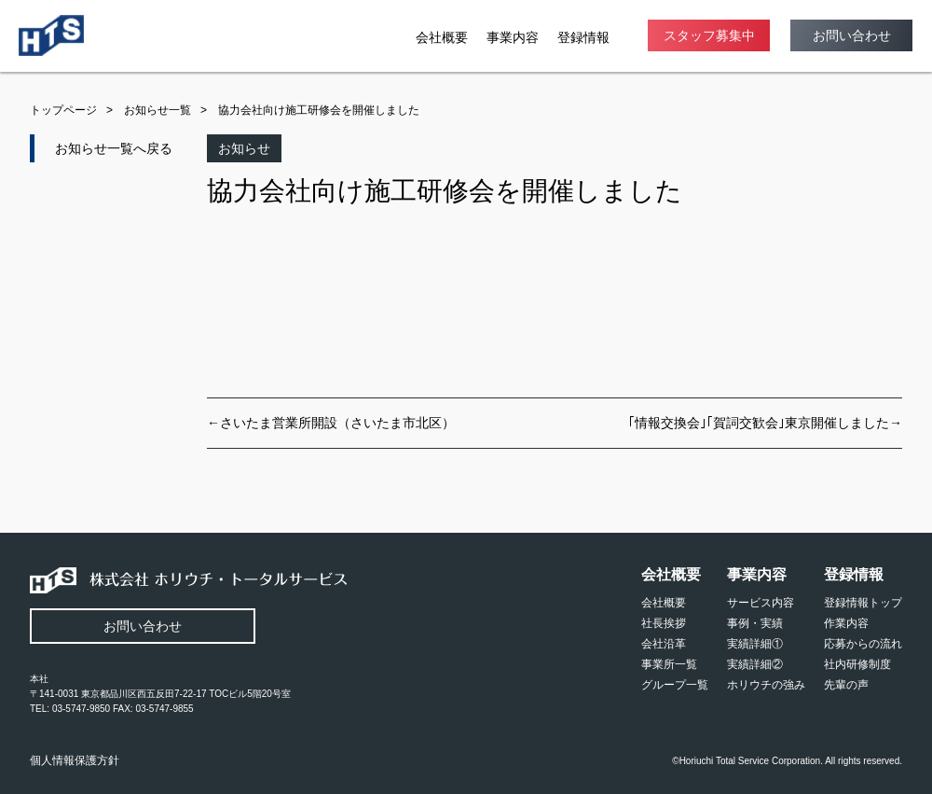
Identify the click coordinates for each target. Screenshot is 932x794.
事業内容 (513, 37)
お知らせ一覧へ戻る (113, 148)
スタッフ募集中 (709, 35)
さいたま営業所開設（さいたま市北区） (337, 422)
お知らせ (244, 148)
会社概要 (442, 37)
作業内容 (846, 623)
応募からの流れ (863, 643)
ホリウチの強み (766, 684)
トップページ (63, 110)
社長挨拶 (663, 623)
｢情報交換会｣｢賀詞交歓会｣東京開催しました (758, 422)
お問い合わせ (852, 35)
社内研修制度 (857, 664)
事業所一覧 (669, 664)
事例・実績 (755, 623)
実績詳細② (755, 664)
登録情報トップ (863, 602)
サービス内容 (760, 602)
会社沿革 (663, 643)
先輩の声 (846, 684)
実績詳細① (755, 643)
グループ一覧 (674, 684)
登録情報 (583, 37)
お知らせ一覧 (157, 110)
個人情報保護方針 (74, 760)
